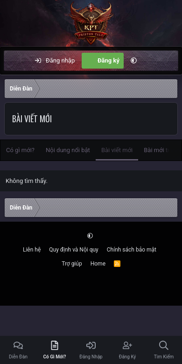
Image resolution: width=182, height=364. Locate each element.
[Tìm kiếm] (171, 60)
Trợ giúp (72, 263)
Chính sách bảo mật (131, 249)
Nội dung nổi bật (68, 150)
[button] (133, 60)
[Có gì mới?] (151, 60)
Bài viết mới (117, 150)
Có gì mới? (20, 150)
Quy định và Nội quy (73, 249)
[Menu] (16, 61)
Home (98, 263)
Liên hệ (32, 249)
